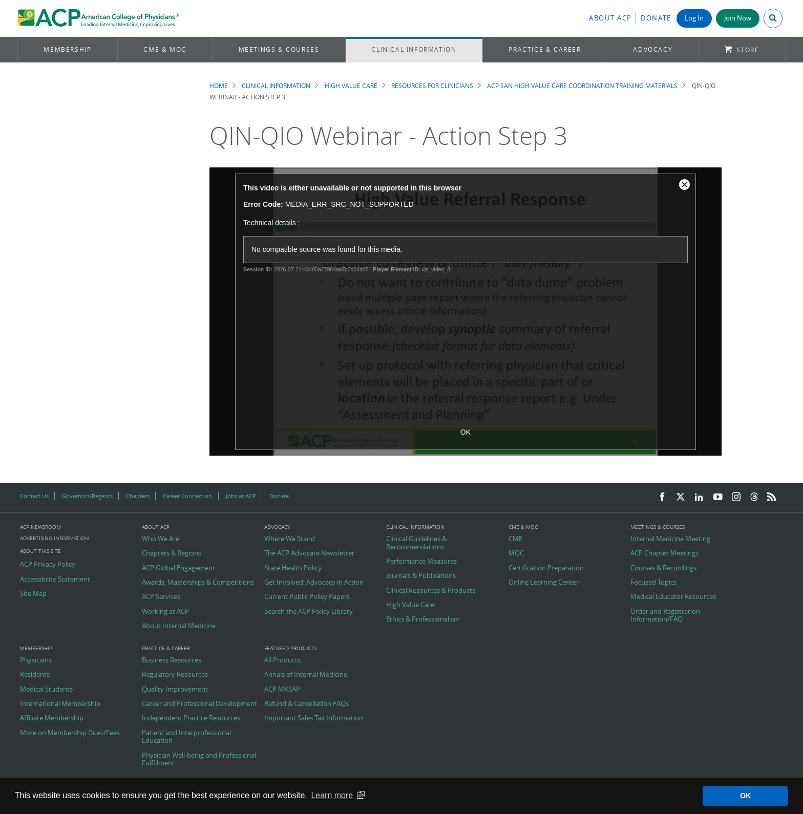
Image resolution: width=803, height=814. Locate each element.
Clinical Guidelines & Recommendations (416, 543)
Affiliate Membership (51, 718)
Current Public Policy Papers (307, 597)
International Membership (60, 704)
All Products (282, 660)
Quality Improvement (175, 690)
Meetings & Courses (279, 49)
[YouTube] (718, 497)
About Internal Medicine (179, 626)
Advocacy (652, 49)
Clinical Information (413, 49)
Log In (694, 18)
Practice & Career (545, 49)
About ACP (610, 18)
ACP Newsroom (40, 527)
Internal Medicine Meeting (670, 539)
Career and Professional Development (199, 704)
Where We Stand (289, 539)
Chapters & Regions (171, 553)
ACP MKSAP (282, 690)
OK (465, 432)
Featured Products (290, 649)
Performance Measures (421, 562)
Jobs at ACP (241, 496)
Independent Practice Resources (191, 718)
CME (515, 539)
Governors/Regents (87, 496)
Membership (67, 49)
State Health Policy (293, 568)
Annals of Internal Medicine (305, 675)
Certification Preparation (546, 568)
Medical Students (46, 690)
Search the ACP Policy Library (308, 612)
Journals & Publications (421, 576)
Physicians (36, 660)
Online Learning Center (544, 583)
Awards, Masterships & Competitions (198, 583)
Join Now (737, 18)
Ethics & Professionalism (423, 619)
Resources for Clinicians (432, 85)
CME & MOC (164, 49)
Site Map (33, 594)
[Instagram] (736, 497)
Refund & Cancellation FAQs (306, 704)
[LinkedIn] (699, 497)
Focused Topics (653, 583)
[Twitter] (680, 497)
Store (747, 50)
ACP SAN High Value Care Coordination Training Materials (582, 85)
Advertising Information (54, 538)
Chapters (138, 496)
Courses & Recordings (663, 568)
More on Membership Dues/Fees (70, 733)
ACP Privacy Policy (47, 565)
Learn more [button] (332, 795)
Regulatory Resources (175, 675)
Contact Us (34, 496)
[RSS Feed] (771, 497)
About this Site (40, 551)
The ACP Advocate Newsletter (309, 553)
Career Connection (187, 496)
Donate (656, 18)
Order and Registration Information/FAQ (665, 616)
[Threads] (754, 497)
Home (218, 85)
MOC (516, 553)
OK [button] (745, 795)
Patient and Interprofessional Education (186, 737)
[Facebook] (662, 497)
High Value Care (351, 85)
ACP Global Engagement (178, 568)
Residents (35, 675)
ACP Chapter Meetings (664, 553)
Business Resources (171, 660)
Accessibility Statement (55, 579)
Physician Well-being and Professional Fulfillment (199, 759)
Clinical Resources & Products (430, 591)
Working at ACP (165, 612)
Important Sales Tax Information (313, 718)
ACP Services (161, 597)
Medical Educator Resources (673, 597)
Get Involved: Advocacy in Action (314, 583)
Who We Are (160, 539)
